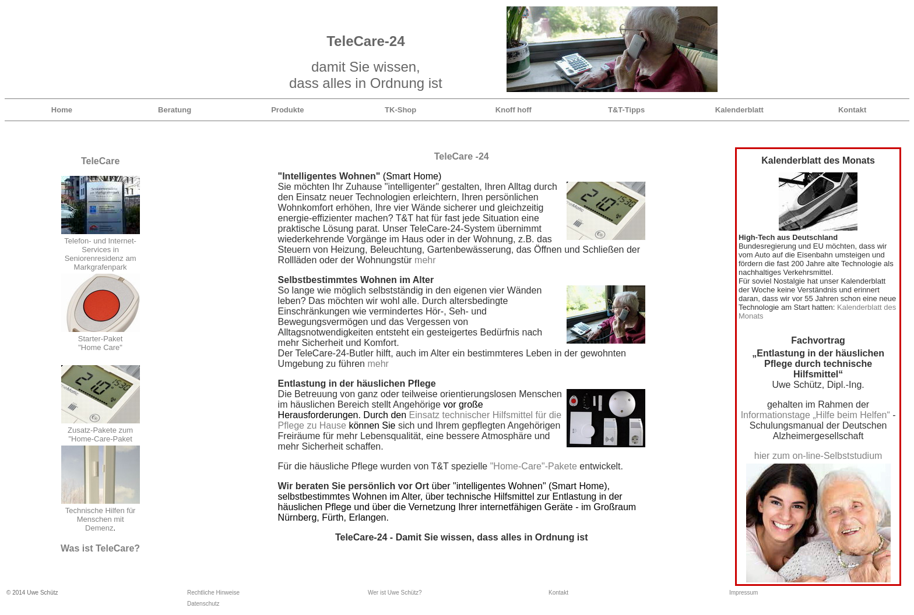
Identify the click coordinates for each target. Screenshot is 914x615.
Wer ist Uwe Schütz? (395, 592)
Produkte (287, 109)
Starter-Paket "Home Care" (100, 343)
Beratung (174, 109)
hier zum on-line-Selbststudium (818, 456)
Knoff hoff (513, 109)
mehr (424, 260)
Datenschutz (203, 603)
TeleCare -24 (461, 156)
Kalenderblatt (739, 109)
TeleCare (100, 161)
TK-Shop (400, 109)
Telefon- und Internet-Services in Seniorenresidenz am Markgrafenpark (100, 253)
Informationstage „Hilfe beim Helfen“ (815, 415)
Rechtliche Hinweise (213, 592)
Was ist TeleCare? (100, 548)
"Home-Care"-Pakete (533, 466)
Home (61, 109)
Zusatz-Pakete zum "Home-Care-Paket (100, 434)
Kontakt (852, 109)
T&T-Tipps (626, 109)
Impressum (743, 592)
